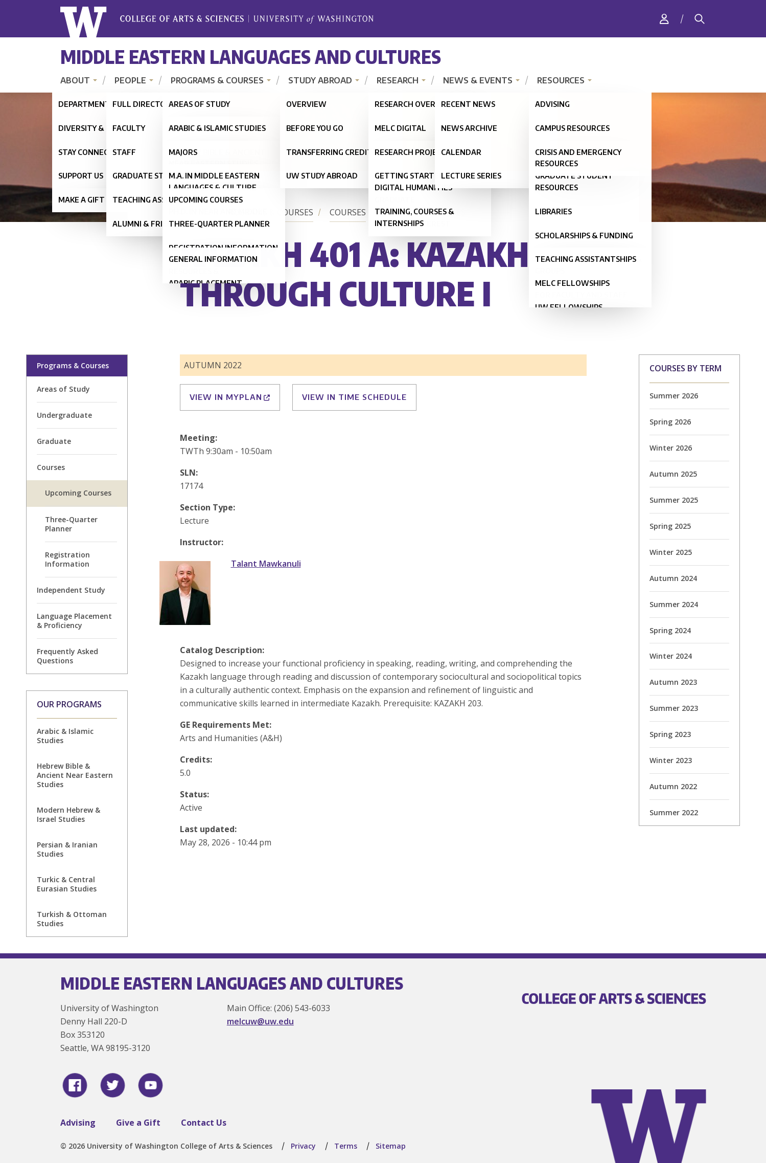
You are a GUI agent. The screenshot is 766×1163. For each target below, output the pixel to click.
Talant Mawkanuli (266, 563)
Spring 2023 (670, 734)
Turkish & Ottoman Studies (72, 918)
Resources (561, 80)
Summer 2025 (673, 500)
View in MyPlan (230, 396)
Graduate (54, 441)
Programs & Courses (217, 80)
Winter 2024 (670, 656)
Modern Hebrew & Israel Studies (68, 814)
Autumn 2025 (673, 474)
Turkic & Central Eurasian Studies (67, 884)
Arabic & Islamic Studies (65, 735)
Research (398, 80)
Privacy (303, 1146)
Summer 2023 (673, 708)
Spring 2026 (670, 422)
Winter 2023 (670, 760)
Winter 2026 (670, 448)
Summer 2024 (673, 604)
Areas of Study (63, 389)
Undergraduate (64, 415)
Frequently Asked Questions (67, 655)
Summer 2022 (673, 812)
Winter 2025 (670, 552)
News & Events (478, 80)
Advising (78, 1122)
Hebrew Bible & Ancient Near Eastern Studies (75, 775)
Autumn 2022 (673, 786)
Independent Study (71, 590)
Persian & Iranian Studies (67, 849)
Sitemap (391, 1146)
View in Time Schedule (354, 396)
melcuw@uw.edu (260, 1021)
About (75, 80)
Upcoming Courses (424, 212)
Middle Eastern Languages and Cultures (250, 56)
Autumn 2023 (673, 682)
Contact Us (203, 1122)
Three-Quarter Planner (71, 524)
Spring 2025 (670, 526)
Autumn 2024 (673, 578)
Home (194, 212)
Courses (348, 212)
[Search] (699, 19)
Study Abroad (320, 80)
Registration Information (67, 559)
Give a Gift (138, 1122)
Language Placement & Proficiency (74, 620)
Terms (345, 1146)
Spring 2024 (670, 630)
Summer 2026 (673, 395)
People (130, 80)
